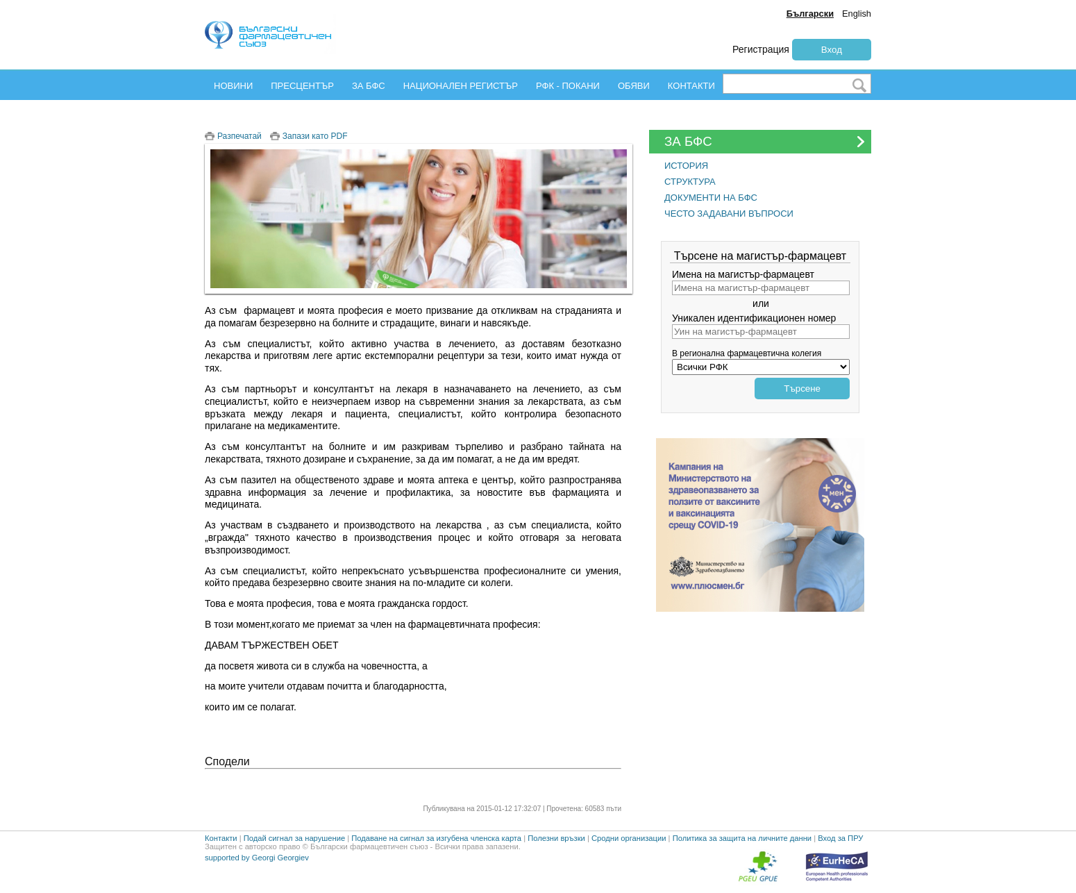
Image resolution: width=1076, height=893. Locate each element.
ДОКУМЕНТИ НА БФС (710, 197)
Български (810, 13)
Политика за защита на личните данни (742, 838)
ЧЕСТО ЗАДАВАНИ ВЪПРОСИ (728, 213)
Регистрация (760, 49)
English (856, 13)
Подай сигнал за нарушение (294, 838)
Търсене (802, 388)
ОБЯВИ (634, 86)
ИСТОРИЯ (686, 165)
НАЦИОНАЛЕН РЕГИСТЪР (460, 86)
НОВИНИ (233, 86)
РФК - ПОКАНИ (568, 86)
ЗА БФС (368, 86)
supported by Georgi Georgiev (257, 857)
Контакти (221, 838)
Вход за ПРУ (840, 838)
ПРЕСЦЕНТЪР (302, 86)
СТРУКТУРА (690, 181)
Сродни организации (628, 838)
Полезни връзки (556, 838)
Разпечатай (239, 136)
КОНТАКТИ (691, 86)
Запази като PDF (315, 136)
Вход (831, 49)
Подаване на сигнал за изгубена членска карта (436, 838)
